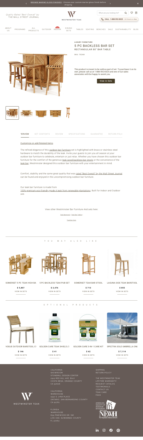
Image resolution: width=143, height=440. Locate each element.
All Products (33, 29)
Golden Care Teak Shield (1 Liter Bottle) (54, 350)
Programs (20, 29)
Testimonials (103, 390)
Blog (136, 29)
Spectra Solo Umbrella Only (122, 350)
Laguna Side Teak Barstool (122, 286)
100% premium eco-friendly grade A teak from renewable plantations (56, 194)
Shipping (100, 373)
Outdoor (46, 29)
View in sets (21, 295)
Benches (101, 29)
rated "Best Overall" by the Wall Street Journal (44, 177)
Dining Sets (68, 29)
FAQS (98, 398)
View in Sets (107, 81)
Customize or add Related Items (37, 143)
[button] (26, 3)
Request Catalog (105, 387)
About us (8, 29)
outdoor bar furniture (60, 150)
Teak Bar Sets (71, 223)
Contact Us (102, 393)
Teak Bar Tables (76, 218)
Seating (90, 29)
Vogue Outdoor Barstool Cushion (21, 350)
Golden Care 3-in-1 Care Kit (88, 350)
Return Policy (104, 376)
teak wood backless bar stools (78, 160)
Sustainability (123, 29)
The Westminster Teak (108, 382)
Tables (79, 29)
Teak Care (101, 396)
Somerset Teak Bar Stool (88, 286)
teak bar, (25, 163)
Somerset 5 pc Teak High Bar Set (21, 286)
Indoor (57, 29)
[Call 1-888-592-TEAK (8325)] (119, 19)
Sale (110, 29)
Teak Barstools (65, 218)
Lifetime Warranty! (106, 384)
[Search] (126, 13)
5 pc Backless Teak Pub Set (54, 286)
